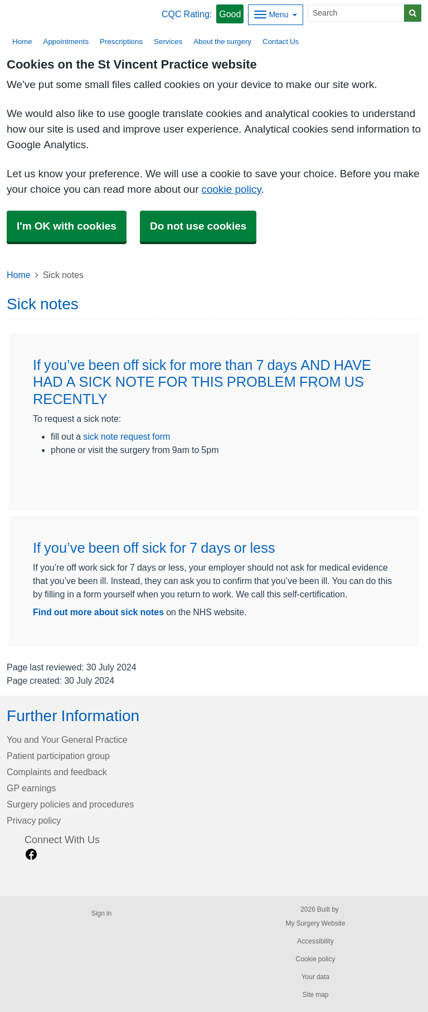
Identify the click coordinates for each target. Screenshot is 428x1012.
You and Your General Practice (67, 739)
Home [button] (22, 41)
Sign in (101, 913)
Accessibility (315, 941)
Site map (315, 994)
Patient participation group (58, 755)
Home (19, 274)
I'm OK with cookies (66, 226)
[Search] (356, 13)
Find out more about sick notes (98, 611)
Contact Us (280, 41)
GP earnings (31, 788)
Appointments (66, 41)
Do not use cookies (198, 226)
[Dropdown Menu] (275, 14)
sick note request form (126, 436)
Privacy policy (34, 820)
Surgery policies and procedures (70, 804)
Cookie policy (315, 959)
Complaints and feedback (57, 771)
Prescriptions (121, 41)
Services (168, 41)
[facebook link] (31, 855)
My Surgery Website (315, 923)
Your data (315, 977)
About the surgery (222, 41)
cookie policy (231, 189)
